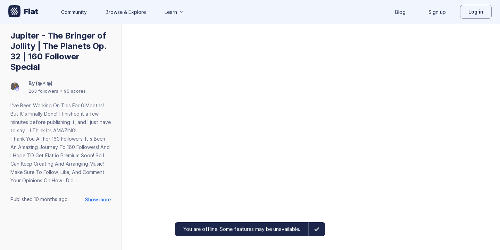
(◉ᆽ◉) (44, 83)
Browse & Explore (126, 12)
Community (74, 12)
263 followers (43, 91)
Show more (98, 199)
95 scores (75, 91)
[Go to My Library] (23, 11)
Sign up (437, 12)
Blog (400, 12)
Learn (174, 12)
